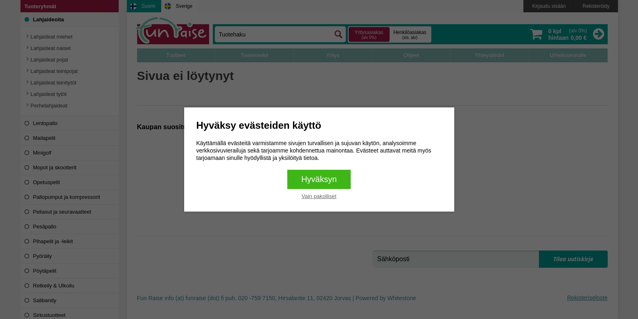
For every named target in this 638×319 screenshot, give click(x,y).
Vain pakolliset (319, 196)
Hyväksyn (319, 179)
